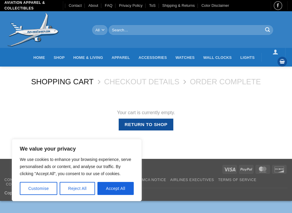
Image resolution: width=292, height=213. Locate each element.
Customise (38, 188)
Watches (185, 57)
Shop (59, 57)
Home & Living (88, 57)
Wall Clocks (217, 57)
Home (39, 57)
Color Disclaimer (215, 5)
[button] (275, 51)
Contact (75, 5)
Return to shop (146, 124)
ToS (152, 5)
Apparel (121, 57)
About (93, 5)
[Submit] (267, 30)
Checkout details (142, 82)
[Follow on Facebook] (278, 5)
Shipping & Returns (178, 5)
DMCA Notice (152, 180)
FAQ (108, 5)
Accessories (152, 57)
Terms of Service (237, 180)
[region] (77, 170)
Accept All (115, 188)
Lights (247, 57)
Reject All (77, 188)
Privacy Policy (131, 5)
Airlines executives (192, 180)
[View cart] (282, 62)
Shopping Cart (62, 82)
